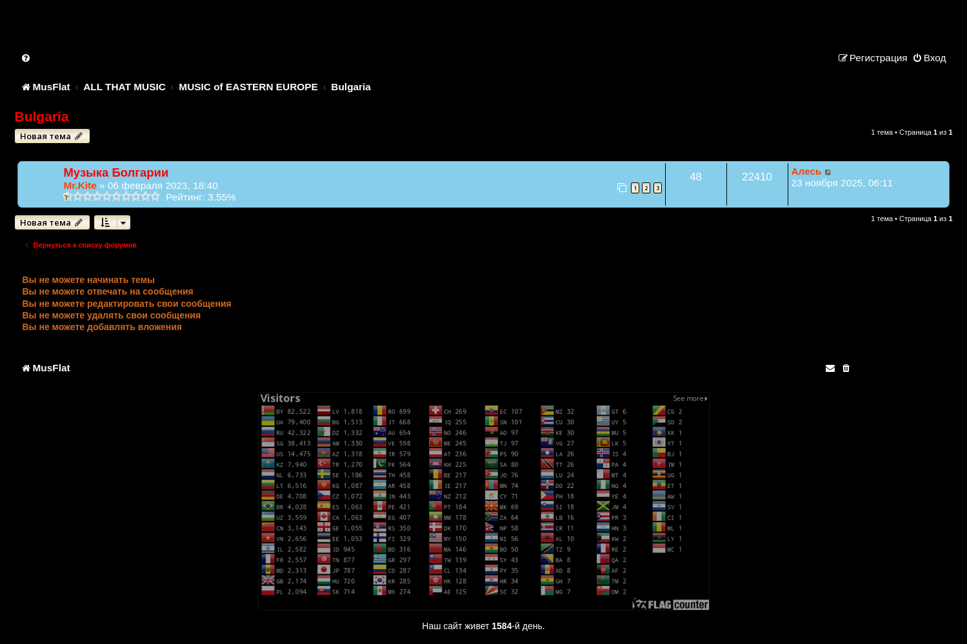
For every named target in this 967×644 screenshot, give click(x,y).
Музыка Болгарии (115, 172)
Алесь (807, 171)
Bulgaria (41, 116)
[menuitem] (26, 57)
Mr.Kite (79, 185)
